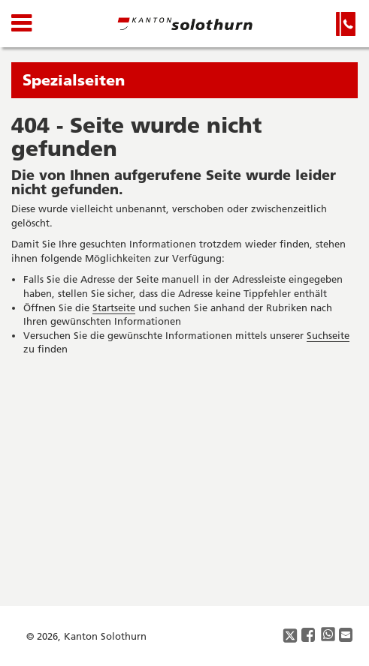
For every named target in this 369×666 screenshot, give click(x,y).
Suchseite (328, 335)
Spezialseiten (74, 79)
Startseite (113, 308)
